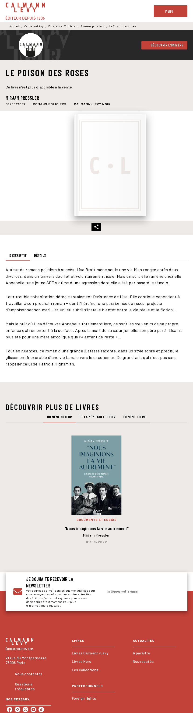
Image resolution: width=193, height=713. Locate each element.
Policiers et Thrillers (62, 26)
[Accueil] (25, 11)
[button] (164, 45)
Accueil (14, 26)
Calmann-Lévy (34, 26)
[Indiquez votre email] (136, 591)
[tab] (18, 255)
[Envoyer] (174, 591)
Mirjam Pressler (22, 98)
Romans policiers (92, 26)
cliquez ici (53, 605)
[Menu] (170, 11)
